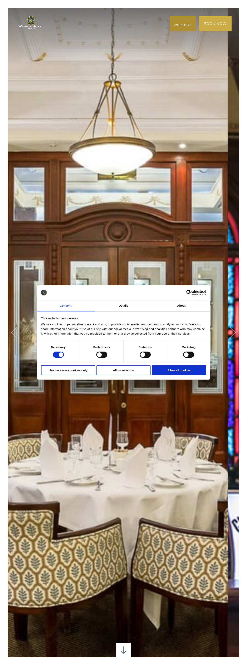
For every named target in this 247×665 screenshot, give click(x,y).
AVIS (101, 31)
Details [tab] (123, 305)
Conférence (120, 15)
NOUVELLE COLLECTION (73, 31)
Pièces (76, 15)
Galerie (142, 23)
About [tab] (181, 305)
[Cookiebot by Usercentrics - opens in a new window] (189, 293)
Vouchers (183, 25)
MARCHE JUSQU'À (68, 23)
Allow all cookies (179, 370)
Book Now (215, 24)
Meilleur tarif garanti (109, 23)
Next (230, 332)
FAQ (112, 31)
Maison (60, 15)
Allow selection (123, 370)
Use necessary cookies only (68, 370)
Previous (16, 332)
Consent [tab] (66, 305)
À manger (95, 15)
